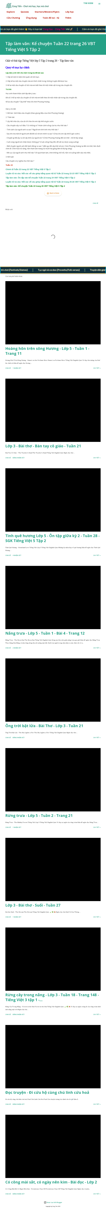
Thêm (67, 17)
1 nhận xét (17, 368)
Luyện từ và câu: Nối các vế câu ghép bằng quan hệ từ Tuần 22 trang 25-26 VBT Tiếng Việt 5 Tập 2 (51, 182)
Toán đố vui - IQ (49, 17)
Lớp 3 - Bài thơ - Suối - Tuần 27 (33, 905)
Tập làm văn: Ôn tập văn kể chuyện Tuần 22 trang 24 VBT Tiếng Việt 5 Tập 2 (40, 178)
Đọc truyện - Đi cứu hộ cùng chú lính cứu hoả (47, 1092)
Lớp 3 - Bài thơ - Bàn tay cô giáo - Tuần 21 (43, 446)
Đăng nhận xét (19, 458)
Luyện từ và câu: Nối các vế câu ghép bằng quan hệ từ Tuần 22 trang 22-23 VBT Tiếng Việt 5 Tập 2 (51, 173)
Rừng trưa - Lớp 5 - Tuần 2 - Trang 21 (39, 815)
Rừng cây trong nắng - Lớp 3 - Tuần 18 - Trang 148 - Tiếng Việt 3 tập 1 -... (52, 997)
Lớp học (68, 11)
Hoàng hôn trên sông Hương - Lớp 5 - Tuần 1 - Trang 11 (47, 351)
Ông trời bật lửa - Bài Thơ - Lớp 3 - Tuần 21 (44, 725)
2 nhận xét (17, 648)
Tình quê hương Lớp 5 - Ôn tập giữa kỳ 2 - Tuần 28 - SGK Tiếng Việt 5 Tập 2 (52, 538)
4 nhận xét (17, 555)
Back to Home (53, 193)
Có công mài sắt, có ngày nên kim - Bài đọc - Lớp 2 (51, 1182)
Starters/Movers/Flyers (46, 11)
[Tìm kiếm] (88, 3)
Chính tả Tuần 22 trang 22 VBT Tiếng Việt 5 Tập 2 (28, 169)
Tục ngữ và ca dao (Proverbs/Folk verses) (63, 270)
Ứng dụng (30, 17)
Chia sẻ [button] (95, 203)
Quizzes (23, 11)
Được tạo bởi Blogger (53, 1202)
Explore (9, 11)
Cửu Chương (12, 17)
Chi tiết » (97, 368)
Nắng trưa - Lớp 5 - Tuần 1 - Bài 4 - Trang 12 (45, 633)
